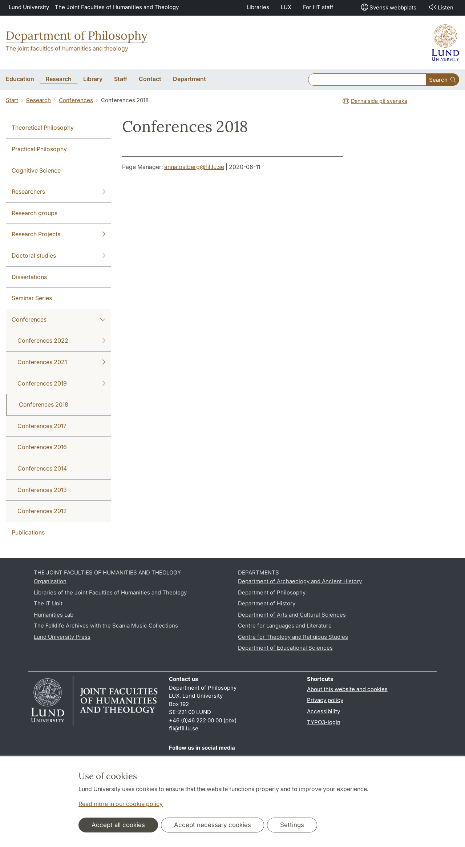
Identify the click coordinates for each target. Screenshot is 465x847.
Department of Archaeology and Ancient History (300, 581)
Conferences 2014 (42, 468)
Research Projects (58, 234)
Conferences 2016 (42, 447)
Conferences (76, 100)
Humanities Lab (53, 614)
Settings (292, 824)
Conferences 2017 (41, 425)
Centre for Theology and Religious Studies (293, 636)
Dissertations (29, 277)
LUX (286, 7)
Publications (28, 532)
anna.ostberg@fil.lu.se (194, 166)
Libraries (258, 7)
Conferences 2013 (42, 489)
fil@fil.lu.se (183, 728)
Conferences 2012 (42, 511)
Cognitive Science (36, 170)
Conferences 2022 (61, 341)
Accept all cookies (118, 824)
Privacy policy (325, 700)
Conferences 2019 (61, 383)
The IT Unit (48, 603)
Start (12, 100)
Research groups (34, 213)
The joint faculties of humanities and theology (67, 48)
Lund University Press (62, 636)
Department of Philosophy (76, 35)
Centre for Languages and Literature (285, 625)
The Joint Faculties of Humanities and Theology (117, 7)
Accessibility (323, 711)
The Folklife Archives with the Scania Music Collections (106, 625)
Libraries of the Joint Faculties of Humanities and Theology (110, 592)
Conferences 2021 (61, 362)
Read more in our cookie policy (120, 803)
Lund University (29, 7)
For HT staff (318, 7)
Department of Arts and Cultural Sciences (292, 614)
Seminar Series (32, 298)
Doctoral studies (58, 256)
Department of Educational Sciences (285, 647)
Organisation (50, 581)
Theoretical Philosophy (43, 127)
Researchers (58, 192)
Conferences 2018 (43, 404)
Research (38, 100)
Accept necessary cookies (212, 824)
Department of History (266, 603)
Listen (440, 7)
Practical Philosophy (39, 149)
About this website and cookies (347, 689)
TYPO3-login (323, 722)
